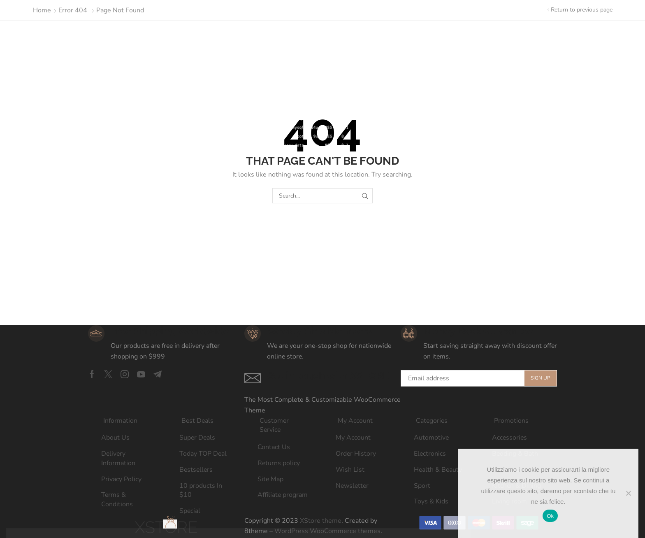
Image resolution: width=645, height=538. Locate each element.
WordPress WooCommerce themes (327, 531)
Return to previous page (582, 10)
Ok (550, 516)
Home (42, 10)
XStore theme (320, 520)
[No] (628, 493)
